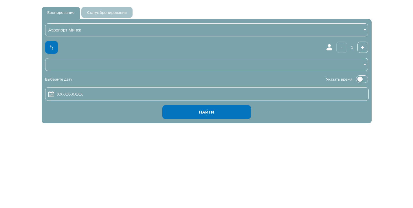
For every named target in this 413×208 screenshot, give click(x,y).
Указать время (339, 79)
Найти (206, 111)
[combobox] (206, 29)
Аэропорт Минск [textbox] (64, 29)
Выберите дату (58, 79)
